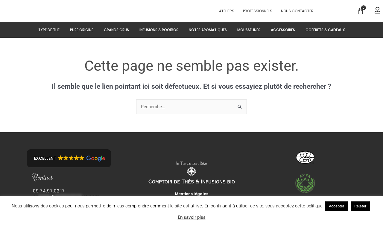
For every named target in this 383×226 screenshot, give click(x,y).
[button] (69, 159)
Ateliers (226, 10)
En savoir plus (192, 217)
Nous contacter (297, 10)
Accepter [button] (336, 206)
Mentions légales (191, 193)
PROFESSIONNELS (257, 10)
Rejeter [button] (360, 206)
